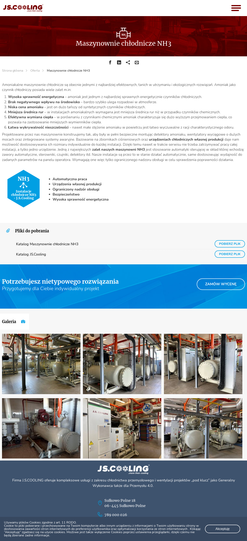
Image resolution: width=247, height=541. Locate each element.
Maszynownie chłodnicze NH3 (68, 70)
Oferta (35, 70)
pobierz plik (230, 244)
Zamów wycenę (222, 284)
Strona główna (12, 70)
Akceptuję (222, 529)
